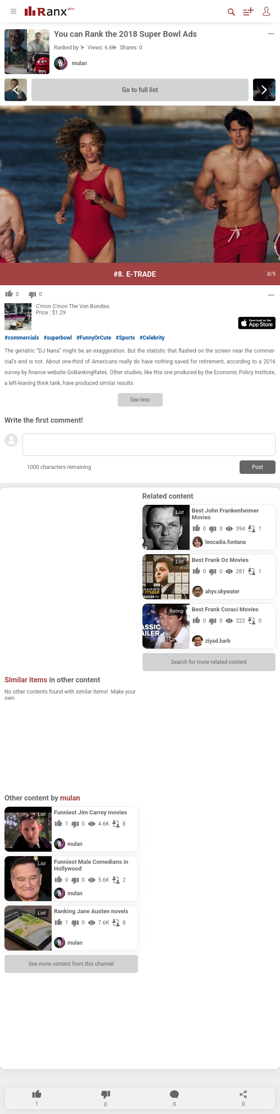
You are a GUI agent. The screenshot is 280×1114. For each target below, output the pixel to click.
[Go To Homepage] (49, 10)
